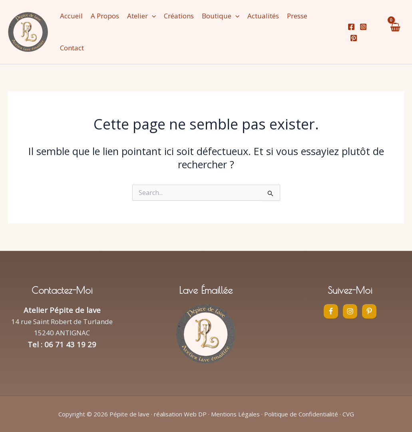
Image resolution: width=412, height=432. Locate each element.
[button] (141, 16)
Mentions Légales (235, 414)
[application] (152, 16)
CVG (348, 414)
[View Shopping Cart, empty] (395, 32)
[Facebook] (351, 26)
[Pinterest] (353, 38)
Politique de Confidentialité (301, 414)
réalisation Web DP (180, 414)
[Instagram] (363, 26)
